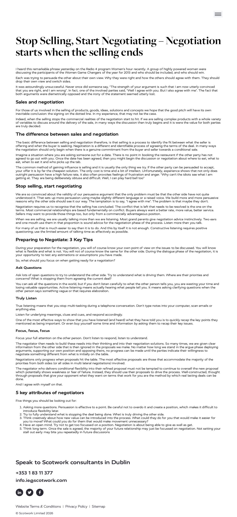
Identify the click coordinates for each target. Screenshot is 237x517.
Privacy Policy (76, 506)
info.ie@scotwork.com (41, 480)
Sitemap (98, 506)
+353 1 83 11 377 (34, 473)
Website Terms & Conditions (38, 506)
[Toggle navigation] (218, 14)
